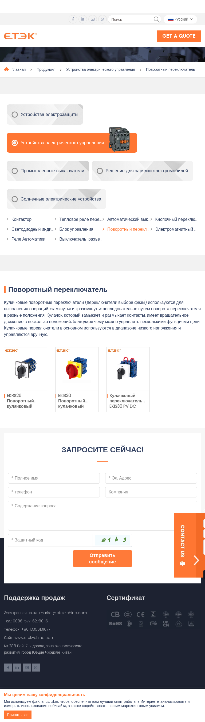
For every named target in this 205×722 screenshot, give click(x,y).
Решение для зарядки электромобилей (147, 170)
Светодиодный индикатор (36, 229)
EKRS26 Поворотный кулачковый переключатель (23, 404)
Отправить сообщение (102, 558)
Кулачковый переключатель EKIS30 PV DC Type (126, 404)
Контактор (21, 219)
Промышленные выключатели (52, 170)
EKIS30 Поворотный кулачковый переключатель (74, 404)
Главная (18, 69)
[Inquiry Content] (102, 516)
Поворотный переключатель (170, 69)
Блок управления (76, 229)
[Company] (151, 492)
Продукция (46, 69)
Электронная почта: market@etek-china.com (45, 612)
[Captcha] (50, 540)
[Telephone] (54, 492)
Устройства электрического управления (100, 69)
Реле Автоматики (28, 239)
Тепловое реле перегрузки (86, 219)
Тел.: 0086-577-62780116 (26, 621)
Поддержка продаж (34, 597)
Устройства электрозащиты (49, 114)
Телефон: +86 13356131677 (27, 629)
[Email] (151, 478)
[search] (156, 19)
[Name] (54, 478)
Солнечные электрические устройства (61, 199)
